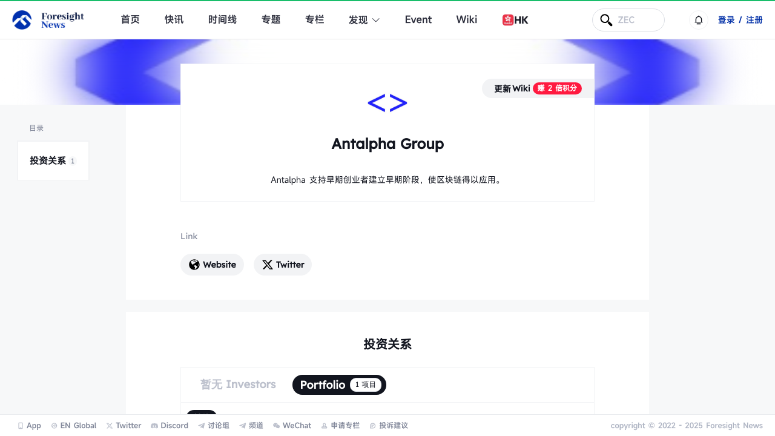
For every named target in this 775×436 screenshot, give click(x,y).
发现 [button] (365, 20)
